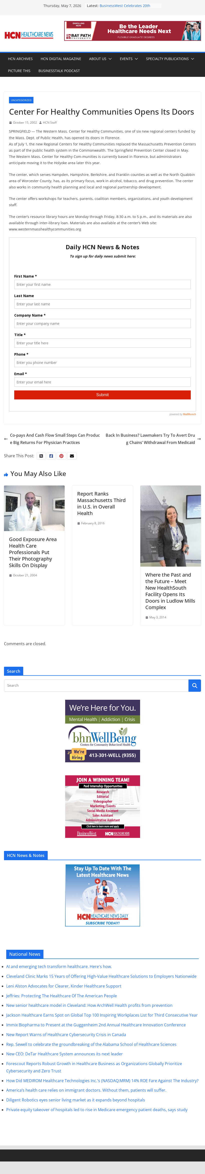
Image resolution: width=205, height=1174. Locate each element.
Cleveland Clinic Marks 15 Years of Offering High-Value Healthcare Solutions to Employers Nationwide (101, 976)
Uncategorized (21, 100)
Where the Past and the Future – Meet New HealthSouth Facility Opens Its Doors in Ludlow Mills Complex (170, 591)
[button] (109, 58)
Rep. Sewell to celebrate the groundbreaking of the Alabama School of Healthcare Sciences (91, 1044)
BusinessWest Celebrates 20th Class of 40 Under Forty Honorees (127, 8)
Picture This (19, 70)
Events (126, 58)
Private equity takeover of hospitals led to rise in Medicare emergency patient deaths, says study (97, 1109)
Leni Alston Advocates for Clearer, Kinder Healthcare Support (63, 986)
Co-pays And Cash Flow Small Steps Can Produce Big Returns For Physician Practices (52, 438)
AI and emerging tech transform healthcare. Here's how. (59, 966)
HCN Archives (20, 58)
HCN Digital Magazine (61, 58)
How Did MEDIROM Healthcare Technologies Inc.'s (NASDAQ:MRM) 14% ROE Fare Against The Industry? (102, 1080)
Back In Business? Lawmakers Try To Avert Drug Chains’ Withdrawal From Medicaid (153, 438)
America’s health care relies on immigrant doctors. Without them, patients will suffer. (86, 1090)
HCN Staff (50, 122)
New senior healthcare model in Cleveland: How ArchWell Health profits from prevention (89, 1005)
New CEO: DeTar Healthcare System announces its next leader (64, 1054)
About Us (97, 58)
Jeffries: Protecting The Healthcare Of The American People (61, 996)
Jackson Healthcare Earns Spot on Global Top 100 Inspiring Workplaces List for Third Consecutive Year (102, 1015)
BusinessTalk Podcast (59, 70)
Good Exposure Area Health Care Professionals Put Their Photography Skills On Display (33, 552)
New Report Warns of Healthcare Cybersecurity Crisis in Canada (66, 1034)
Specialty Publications (167, 58)
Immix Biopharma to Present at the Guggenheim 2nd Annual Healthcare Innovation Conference (96, 1025)
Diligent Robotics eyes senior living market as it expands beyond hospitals (75, 1100)
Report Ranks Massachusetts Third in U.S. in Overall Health (101, 503)
